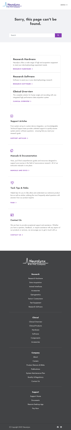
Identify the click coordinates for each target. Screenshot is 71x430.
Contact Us (15, 235)
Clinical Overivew (21, 101)
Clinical (35, 317)
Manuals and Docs (19, 170)
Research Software (22, 84)
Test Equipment (35, 303)
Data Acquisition (35, 282)
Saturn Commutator (35, 299)
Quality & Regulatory (35, 377)
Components (35, 338)
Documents (35, 400)
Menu (64, 5)
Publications (35, 369)
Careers (35, 361)
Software (35, 334)
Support (35, 392)
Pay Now (35, 408)
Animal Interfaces (35, 286)
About (35, 357)
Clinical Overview (35, 322)
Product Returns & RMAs (36, 365)
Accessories (35, 290)
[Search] (35, 35)
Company (36, 352)
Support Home (35, 396)
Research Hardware (22, 69)
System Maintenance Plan (35, 373)
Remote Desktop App (35, 404)
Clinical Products (35, 326)
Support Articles (18, 138)
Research (35, 274)
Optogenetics (36, 294)
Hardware (35, 330)
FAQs (12, 203)
